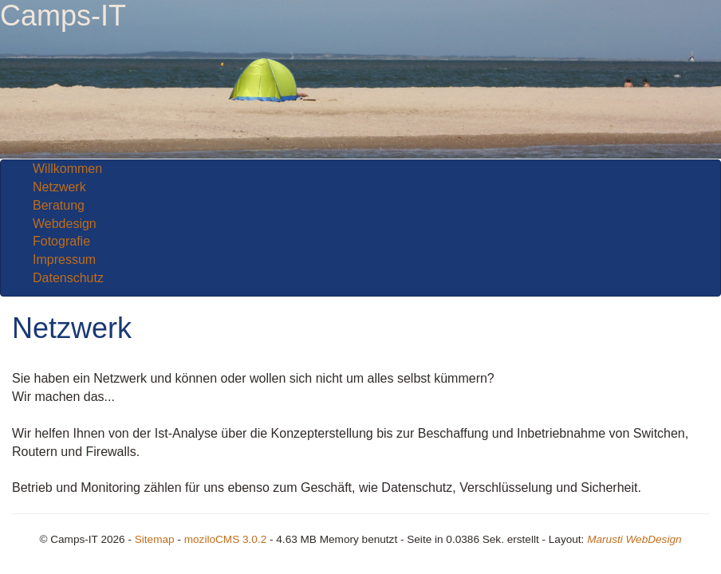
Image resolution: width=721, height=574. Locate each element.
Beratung (59, 205)
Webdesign (65, 223)
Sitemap (155, 539)
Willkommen (67, 168)
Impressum (64, 259)
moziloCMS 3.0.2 (225, 539)
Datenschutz (68, 278)
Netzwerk (59, 187)
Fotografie (61, 241)
